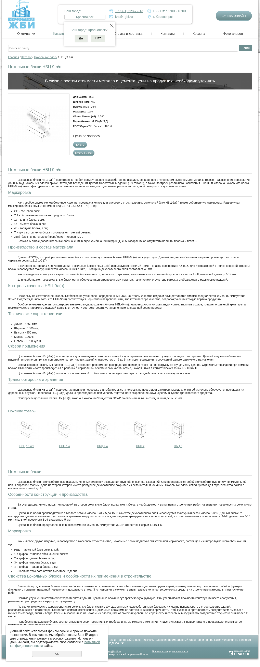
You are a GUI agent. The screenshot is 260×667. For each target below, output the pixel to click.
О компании (26, 33)
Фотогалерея (233, 33)
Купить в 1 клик (83, 152)
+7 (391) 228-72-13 (129, 11)
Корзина (199, 33)
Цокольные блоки (45, 57)
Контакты (168, 33)
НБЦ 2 (140, 446)
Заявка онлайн (234, 15)
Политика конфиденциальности (170, 651)
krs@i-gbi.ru (124, 17)
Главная (13, 57)
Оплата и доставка (128, 33)
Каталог (59, 33)
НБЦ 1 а (64, 446)
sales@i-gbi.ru (113, 651)
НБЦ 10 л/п (26, 446)
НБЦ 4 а (102, 446)
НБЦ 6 (178, 446)
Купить (80, 144)
